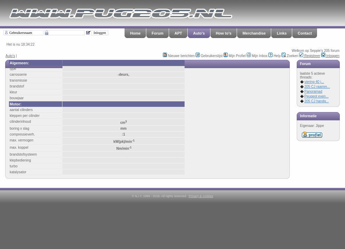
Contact (305, 33)
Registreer (309, 56)
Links (282, 33)
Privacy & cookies (201, 196)
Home (135, 33)
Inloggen (330, 56)
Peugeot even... (316, 96)
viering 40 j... (314, 82)
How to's (223, 33)
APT (178, 33)
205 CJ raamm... (317, 87)
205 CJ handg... (316, 101)
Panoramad (313, 91)
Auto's (199, 33)
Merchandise (254, 33)
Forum (158, 33)
